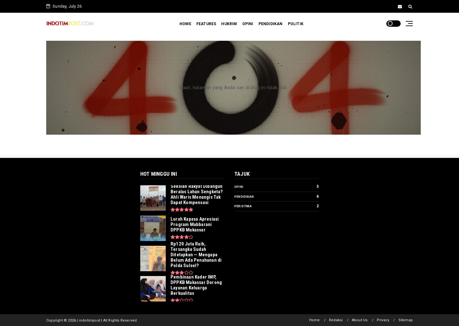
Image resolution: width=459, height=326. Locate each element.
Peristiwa (243, 206)
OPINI (247, 24)
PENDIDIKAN (271, 24)
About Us (360, 320)
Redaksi (336, 320)
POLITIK (295, 24)
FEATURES (206, 24)
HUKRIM (229, 24)
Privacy (383, 320)
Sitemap (405, 320)
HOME (185, 24)
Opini (238, 186)
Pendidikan (244, 196)
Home (314, 320)
